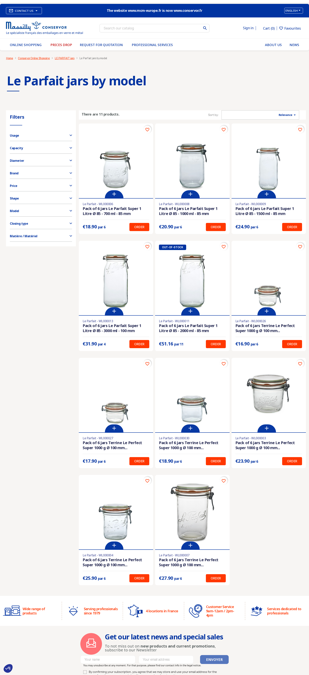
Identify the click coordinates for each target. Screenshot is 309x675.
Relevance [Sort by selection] (288, 114)
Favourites (290, 28)
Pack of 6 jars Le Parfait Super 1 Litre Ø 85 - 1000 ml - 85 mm (188, 211)
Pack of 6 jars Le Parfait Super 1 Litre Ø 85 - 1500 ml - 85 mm (264, 211)
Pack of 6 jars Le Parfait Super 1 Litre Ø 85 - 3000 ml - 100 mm (112, 328)
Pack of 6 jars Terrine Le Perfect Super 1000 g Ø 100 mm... (265, 328)
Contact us (24, 10)
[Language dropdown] (293, 11)
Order (139, 227)
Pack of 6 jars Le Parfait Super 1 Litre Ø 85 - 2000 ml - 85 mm (188, 328)
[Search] (154, 28)
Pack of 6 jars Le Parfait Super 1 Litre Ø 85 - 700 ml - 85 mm (112, 211)
